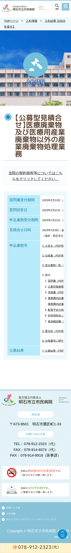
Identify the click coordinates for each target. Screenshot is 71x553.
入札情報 (31, 20)
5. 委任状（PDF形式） (55, 331)
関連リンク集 (13, 507)
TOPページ (11, 20)
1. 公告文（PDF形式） (55, 245)
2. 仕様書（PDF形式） (55, 255)
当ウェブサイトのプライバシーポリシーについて (31, 519)
